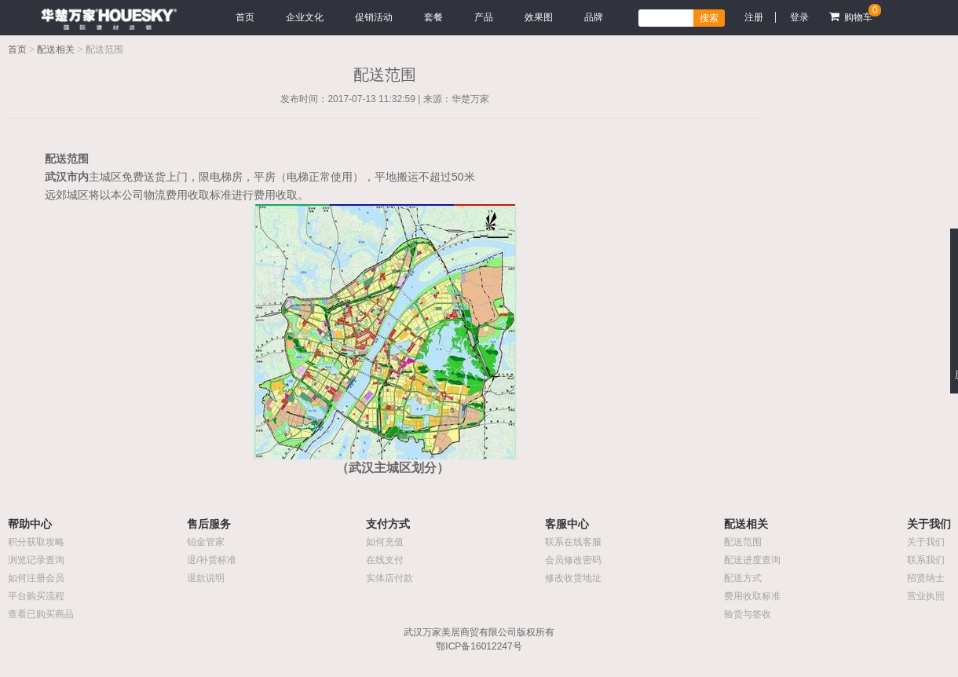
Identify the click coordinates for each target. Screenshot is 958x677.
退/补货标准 (211, 559)
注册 (753, 17)
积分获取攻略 (36, 541)
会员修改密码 (573, 559)
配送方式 (743, 578)
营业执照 (926, 596)
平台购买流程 (36, 596)
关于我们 (926, 541)
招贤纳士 (926, 578)
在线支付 (385, 559)
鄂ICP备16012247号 (478, 646)
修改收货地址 (573, 578)
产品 (483, 17)
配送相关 (56, 49)
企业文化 (305, 17)
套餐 (433, 17)
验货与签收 (747, 614)
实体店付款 (389, 578)
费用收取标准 (752, 596)
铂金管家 (206, 541)
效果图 (539, 17)
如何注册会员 (36, 578)
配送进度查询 (752, 559)
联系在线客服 (573, 541)
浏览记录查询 (36, 559)
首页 (245, 17)
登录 (799, 17)
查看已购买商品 (41, 614)
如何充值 (385, 541)
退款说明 (206, 578)
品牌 (593, 17)
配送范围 (743, 541)
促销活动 (374, 17)
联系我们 (926, 559)
